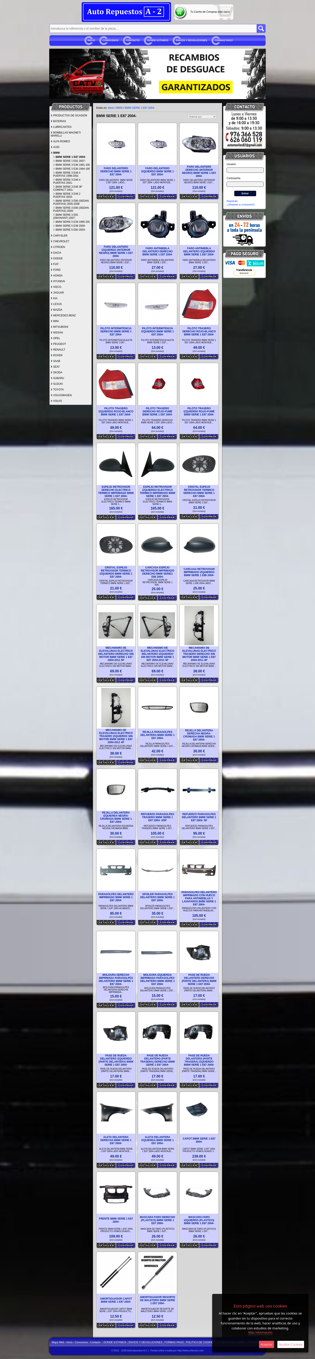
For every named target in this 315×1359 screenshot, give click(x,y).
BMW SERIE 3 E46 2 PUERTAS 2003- (66, 195)
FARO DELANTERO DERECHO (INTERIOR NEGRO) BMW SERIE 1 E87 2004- (199, 171)
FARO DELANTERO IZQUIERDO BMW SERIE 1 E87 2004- (157, 171)
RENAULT (58, 349)
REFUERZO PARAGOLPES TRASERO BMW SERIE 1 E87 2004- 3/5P (157, 817)
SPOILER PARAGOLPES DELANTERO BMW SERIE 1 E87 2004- (157, 897)
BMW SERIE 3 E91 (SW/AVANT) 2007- (65, 216)
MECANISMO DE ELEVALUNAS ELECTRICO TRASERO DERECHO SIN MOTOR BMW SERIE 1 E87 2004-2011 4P (199, 654)
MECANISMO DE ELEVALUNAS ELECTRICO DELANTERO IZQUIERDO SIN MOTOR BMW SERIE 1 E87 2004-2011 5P (157, 654)
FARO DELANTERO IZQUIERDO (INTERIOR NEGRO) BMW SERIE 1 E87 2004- (116, 251)
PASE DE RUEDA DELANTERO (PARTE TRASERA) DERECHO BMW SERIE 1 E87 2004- (157, 1060)
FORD (56, 269)
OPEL (55, 338)
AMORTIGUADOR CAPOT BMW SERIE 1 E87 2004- (116, 1300)
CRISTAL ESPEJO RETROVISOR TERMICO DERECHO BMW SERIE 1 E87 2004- (199, 491)
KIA (54, 298)
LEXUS (56, 304)
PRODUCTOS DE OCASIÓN (69, 115)
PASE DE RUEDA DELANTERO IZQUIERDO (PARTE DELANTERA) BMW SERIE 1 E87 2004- (116, 1060)
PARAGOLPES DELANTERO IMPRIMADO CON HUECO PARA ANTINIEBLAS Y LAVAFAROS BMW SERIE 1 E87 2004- (199, 898)
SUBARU (57, 378)
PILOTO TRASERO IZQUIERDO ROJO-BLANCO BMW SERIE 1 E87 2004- (115, 411)
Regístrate (232, 201)
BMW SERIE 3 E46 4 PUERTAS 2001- (66, 181)
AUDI (55, 147)
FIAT (55, 264)
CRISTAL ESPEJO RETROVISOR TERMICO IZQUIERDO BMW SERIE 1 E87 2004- (116, 572)
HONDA (57, 275)
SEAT (55, 366)
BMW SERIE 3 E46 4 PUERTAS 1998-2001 (66, 174)
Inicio (91, 40)
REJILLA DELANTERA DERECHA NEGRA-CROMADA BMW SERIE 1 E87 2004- (199, 735)
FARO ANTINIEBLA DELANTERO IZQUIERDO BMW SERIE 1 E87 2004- (199, 251)
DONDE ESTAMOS (157, 40)
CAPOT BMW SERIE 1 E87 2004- (199, 1140)
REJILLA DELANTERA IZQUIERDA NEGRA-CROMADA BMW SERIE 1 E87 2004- (116, 817)
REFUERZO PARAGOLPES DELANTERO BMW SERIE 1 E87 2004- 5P (199, 817)
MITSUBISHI (59, 326)
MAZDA (56, 309)
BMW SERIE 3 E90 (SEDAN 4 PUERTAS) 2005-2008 (72, 202)
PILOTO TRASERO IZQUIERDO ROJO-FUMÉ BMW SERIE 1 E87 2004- (199, 411)
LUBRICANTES (61, 126)
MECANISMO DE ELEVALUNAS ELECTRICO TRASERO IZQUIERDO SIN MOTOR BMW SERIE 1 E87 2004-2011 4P (116, 736)
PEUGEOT (58, 344)
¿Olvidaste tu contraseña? (241, 204)
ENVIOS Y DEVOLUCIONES (191, 40)
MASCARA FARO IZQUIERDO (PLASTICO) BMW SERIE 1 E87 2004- (199, 1220)
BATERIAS (58, 121)
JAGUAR (57, 292)
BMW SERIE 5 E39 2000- (69, 225)
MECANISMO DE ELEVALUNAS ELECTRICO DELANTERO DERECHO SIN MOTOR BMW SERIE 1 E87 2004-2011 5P (115, 654)
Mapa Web (58, 1342)
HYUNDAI (58, 281)
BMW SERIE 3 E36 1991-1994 (72, 164)
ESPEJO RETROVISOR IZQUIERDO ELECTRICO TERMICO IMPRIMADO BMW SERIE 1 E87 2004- (157, 491)
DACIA (56, 252)
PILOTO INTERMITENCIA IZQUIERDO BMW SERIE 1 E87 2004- (157, 331)
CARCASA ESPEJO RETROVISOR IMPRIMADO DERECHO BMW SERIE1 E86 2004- (157, 572)
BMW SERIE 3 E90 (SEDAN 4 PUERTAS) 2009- (72, 209)
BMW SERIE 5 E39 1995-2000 (72, 221)
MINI (55, 321)
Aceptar (267, 1344)
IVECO (56, 287)
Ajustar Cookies (291, 1344)
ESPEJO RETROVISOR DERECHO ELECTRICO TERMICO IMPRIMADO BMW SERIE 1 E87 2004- (116, 491)
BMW (55, 152)
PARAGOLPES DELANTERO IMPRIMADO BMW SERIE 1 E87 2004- (115, 897)
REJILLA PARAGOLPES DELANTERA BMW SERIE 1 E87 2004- (157, 735)
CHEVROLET (60, 241)
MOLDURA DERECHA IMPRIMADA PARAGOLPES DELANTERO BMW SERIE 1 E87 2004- (116, 979)
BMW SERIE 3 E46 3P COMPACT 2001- (67, 188)
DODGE (57, 258)
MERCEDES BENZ (63, 315)
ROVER (57, 355)
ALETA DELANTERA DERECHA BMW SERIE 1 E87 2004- (115, 1140)
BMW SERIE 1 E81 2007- (69, 160)
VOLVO (56, 401)
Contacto (133, 40)
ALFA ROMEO (60, 141)
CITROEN (58, 247)
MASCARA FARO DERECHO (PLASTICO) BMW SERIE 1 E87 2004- (157, 1220)
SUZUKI (57, 383)
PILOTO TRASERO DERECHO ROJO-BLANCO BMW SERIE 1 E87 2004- (199, 331)
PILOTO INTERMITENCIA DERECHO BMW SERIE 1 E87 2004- (116, 331)
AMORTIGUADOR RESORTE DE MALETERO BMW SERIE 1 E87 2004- (157, 1300)
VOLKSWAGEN (61, 395)
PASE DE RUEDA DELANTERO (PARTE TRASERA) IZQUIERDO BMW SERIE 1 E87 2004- (199, 1060)
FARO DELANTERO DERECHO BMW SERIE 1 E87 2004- (116, 171)
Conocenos (110, 40)
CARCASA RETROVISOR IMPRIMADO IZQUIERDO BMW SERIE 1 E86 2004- (199, 572)
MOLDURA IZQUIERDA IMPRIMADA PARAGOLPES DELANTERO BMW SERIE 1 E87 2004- (157, 979)
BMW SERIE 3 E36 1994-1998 (72, 168)
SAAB (55, 361)
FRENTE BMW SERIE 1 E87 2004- (116, 1220)
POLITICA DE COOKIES (200, 1342)
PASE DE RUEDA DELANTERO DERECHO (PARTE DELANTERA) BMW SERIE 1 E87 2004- (199, 979)
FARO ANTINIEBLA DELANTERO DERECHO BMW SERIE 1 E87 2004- (157, 251)
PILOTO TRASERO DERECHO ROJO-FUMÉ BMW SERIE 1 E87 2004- (157, 411)
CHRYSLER (59, 235)
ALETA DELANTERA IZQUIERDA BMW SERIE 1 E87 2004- (157, 1140)
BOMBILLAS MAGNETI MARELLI (66, 134)
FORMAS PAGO (224, 40)
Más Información (260, 1332)
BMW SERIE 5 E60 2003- (69, 229)
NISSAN (57, 332)
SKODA (56, 372)
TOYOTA (57, 389)
